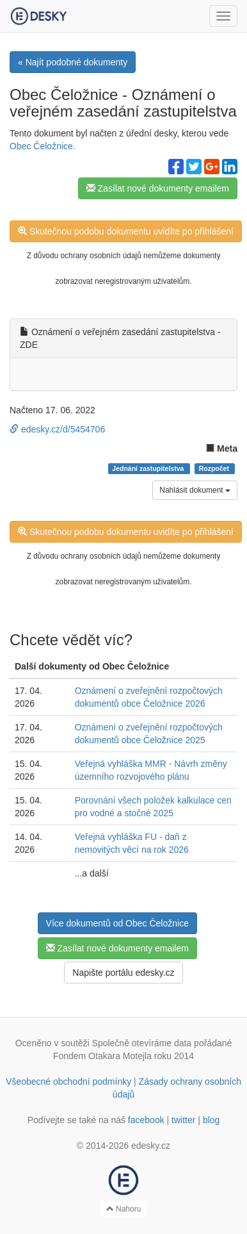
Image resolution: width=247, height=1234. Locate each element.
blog (211, 1120)
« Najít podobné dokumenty (72, 62)
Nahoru (123, 1209)
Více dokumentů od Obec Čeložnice (117, 923)
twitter (183, 1120)
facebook (146, 1120)
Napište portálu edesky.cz (123, 972)
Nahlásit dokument (194, 490)
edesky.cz (150, 1145)
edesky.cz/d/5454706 (57, 429)
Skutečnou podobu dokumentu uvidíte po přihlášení (126, 231)
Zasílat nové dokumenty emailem (157, 188)
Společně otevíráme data (142, 1043)
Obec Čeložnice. (43, 146)
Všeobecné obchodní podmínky (68, 1081)
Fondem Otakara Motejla (102, 1056)
